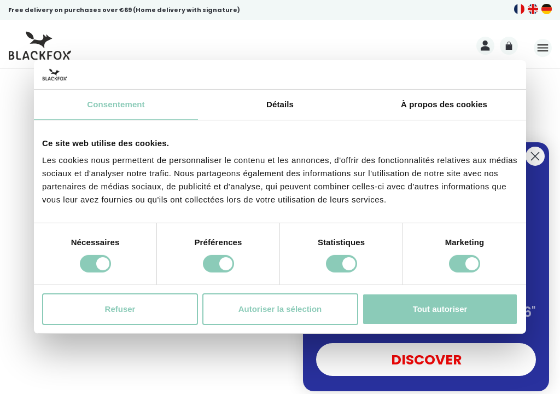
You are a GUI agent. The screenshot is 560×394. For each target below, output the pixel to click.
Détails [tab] (280, 103)
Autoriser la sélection (280, 309)
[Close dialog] (535, 156)
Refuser (120, 309)
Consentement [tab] (115, 103)
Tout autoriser (440, 309)
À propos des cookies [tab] (444, 103)
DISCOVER (426, 359)
